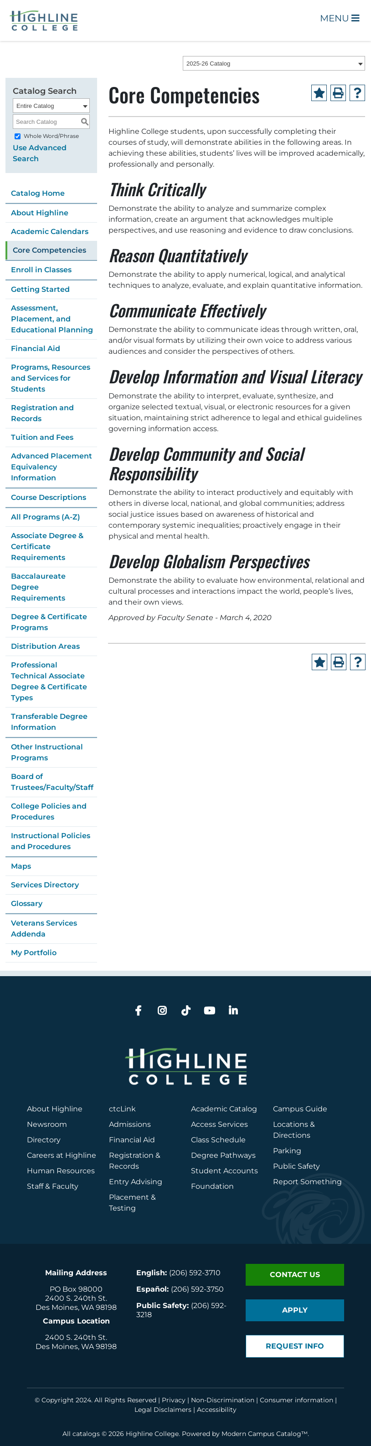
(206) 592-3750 (197, 1289)
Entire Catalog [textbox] (35, 105)
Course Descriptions (48, 497)
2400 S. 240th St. (76, 1298)
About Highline (39, 213)
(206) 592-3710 (195, 1272)
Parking (287, 1150)
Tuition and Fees (42, 437)
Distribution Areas (45, 646)
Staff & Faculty (52, 1186)
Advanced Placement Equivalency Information (51, 467)
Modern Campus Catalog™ (265, 1434)
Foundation (212, 1186)
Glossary (26, 903)
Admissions (131, 1124)
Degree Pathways (223, 1155)
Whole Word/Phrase (51, 135)
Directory (44, 1139)
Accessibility (217, 1409)
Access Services (219, 1124)
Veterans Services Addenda (44, 928)
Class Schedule (218, 1139)
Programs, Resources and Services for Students (50, 378)
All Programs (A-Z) (45, 517)
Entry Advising (135, 1181)
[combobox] (274, 63)
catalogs (86, 1434)
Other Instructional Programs (47, 752)
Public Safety (296, 1166)
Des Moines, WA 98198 (76, 1307)
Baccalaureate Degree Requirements (38, 587)
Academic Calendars (49, 231)
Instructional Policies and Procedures (50, 841)
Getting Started (40, 289)
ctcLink (122, 1109)
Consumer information (296, 1400)
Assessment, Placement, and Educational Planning (52, 319)
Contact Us (295, 1274)
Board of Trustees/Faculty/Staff (52, 782)
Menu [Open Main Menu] (340, 18)
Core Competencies (49, 250)
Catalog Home (38, 193)
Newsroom (47, 1124)
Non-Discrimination (222, 1400)
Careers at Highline (61, 1155)
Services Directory (45, 885)
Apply (295, 1310)
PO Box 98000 (76, 1289)
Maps (21, 866)
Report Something (307, 1181)
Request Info (295, 1346)
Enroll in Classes (41, 269)
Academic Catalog (224, 1109)
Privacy (174, 1400)
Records (124, 1166)
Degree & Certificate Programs (49, 622)
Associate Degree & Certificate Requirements (47, 546)
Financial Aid (35, 348)
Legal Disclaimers (162, 1409)
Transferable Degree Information (49, 722)
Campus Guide (300, 1109)
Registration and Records (42, 413)
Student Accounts (224, 1170)
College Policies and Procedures (49, 811)
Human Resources (61, 1170)
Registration (131, 1155)
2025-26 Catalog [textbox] (208, 63)
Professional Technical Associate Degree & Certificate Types (49, 681)
